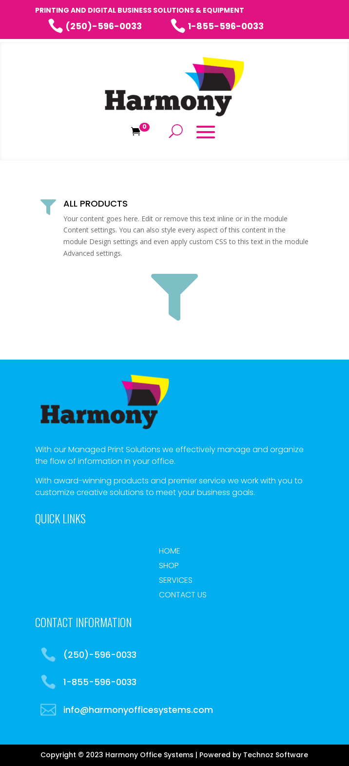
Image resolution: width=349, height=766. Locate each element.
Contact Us (183, 596)
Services (176, 581)
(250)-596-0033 (95, 26)
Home (169, 552)
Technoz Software (275, 755)
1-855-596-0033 (217, 26)
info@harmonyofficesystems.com (138, 710)
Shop (169, 566)
